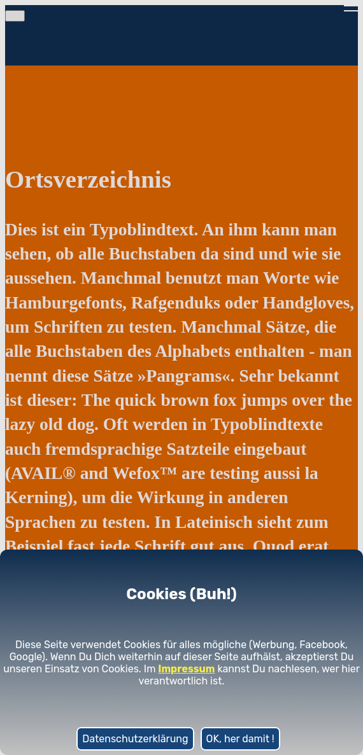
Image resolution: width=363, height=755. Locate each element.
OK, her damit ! (240, 739)
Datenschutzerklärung (135, 739)
